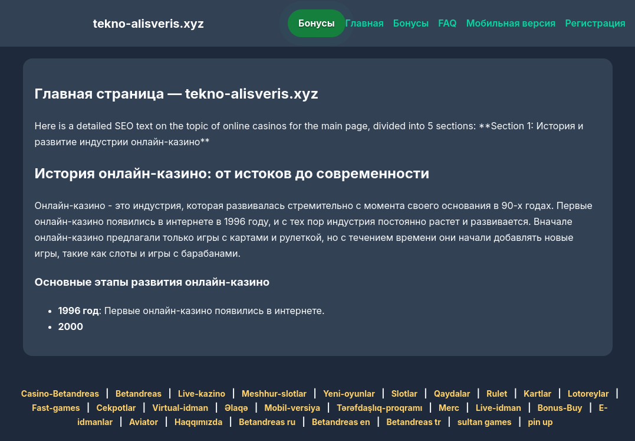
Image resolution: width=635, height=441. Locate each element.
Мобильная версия (511, 23)
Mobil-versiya (292, 408)
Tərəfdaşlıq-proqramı (379, 408)
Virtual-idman (180, 408)
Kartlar (537, 393)
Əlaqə (236, 408)
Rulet (496, 393)
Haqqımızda (198, 422)
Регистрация (595, 23)
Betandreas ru (267, 422)
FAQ (447, 23)
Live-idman (498, 408)
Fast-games (56, 408)
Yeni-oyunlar (349, 393)
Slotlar (404, 393)
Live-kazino (201, 393)
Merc (449, 408)
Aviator (143, 422)
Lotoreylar (588, 393)
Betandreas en (341, 422)
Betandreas (139, 393)
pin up (540, 422)
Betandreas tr (414, 422)
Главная (365, 23)
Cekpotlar (116, 408)
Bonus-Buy (560, 408)
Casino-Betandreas (60, 393)
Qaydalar (452, 393)
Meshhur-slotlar (274, 393)
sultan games (485, 422)
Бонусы (316, 23)
